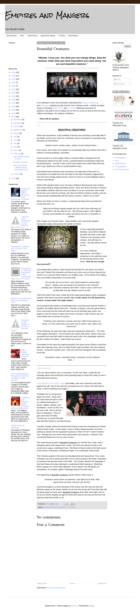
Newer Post (41, 583)
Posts (117, 79)
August (16, 133)
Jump (117, 161)
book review (62, 507)
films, (61, 108)
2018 (14, 100)
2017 (14, 103)
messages (44, 105)
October (17, 126)
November (18, 123)
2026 (14, 72)
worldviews (93, 103)
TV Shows (61, 36)
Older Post (102, 583)
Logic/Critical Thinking (47, 36)
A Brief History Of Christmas (17, 427)
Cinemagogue (120, 158)
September (18, 130)
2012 (14, 178)
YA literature (71, 507)
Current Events (32, 36)
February (17, 154)
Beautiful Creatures (50, 507)
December (18, 120)
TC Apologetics (120, 166)
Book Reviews (73, 36)
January (17, 174)
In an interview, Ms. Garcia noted (51, 383)
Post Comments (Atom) (57, 588)
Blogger (92, 606)
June (16, 140)
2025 (14, 76)
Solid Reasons (120, 163)
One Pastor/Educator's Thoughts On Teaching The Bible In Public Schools (20, 377)
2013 (14, 117)
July (15, 137)
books (55, 108)
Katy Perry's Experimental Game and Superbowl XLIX (21, 300)
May (15, 143)
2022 (14, 86)
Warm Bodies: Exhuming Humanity (25, 353)
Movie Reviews (12, 36)
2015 (14, 110)
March (16, 150)
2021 (14, 89)
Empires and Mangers (47, 15)
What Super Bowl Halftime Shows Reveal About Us (20, 167)
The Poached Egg (122, 169)
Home (22, 36)
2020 (14, 93)
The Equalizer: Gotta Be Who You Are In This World (20, 249)
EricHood (74, 606)
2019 (14, 96)
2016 (14, 106)
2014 (14, 113)
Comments (119, 84)
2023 (14, 83)
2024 (14, 79)
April (16, 147)
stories (84, 103)
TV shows (71, 108)
